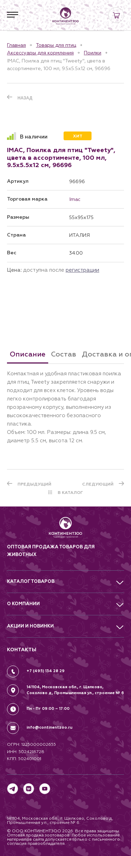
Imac (74, 199)
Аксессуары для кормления (40, 52)
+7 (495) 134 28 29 (46, 671)
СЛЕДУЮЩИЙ (98, 484)
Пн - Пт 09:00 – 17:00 (48, 708)
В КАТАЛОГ (70, 492)
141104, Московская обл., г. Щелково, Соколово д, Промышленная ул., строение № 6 (75, 690)
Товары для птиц (56, 45)
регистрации (82, 270)
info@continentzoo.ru (49, 727)
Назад (24, 98)
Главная (16, 45)
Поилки (92, 52)
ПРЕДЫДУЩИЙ (34, 484)
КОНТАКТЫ (21, 650)
